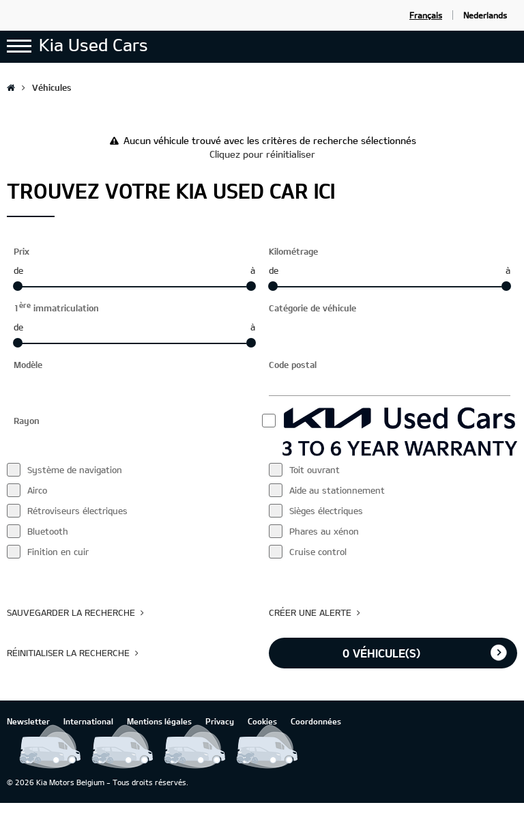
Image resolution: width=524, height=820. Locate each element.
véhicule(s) (381, 653)
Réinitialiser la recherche (68, 652)
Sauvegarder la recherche (71, 612)
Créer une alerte (310, 612)
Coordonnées (316, 721)
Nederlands (485, 15)
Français (425, 15)
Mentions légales (159, 721)
